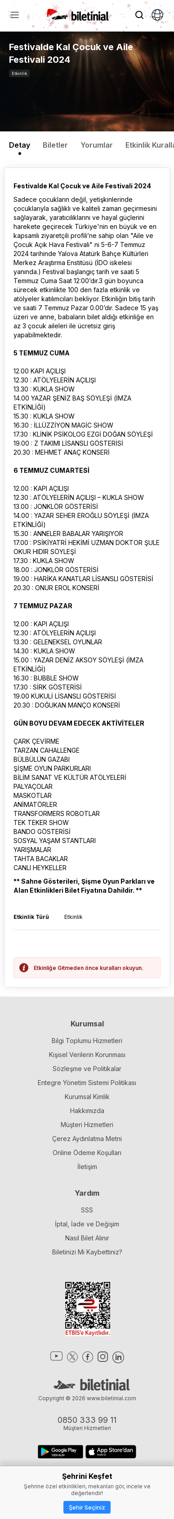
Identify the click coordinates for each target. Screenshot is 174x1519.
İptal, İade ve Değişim (87, 1224)
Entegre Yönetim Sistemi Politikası (87, 1082)
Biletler (55, 144)
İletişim (87, 1166)
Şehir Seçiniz (87, 1507)
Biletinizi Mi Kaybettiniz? (87, 1252)
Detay (19, 144)
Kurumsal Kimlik (87, 1096)
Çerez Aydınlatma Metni (87, 1138)
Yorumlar (96, 144)
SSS (87, 1210)
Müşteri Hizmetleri (87, 1124)
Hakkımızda (87, 1110)
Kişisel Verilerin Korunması (87, 1054)
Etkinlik (19, 73)
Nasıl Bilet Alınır (87, 1238)
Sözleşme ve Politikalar (87, 1068)
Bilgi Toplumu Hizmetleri (87, 1040)
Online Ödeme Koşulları (87, 1152)
